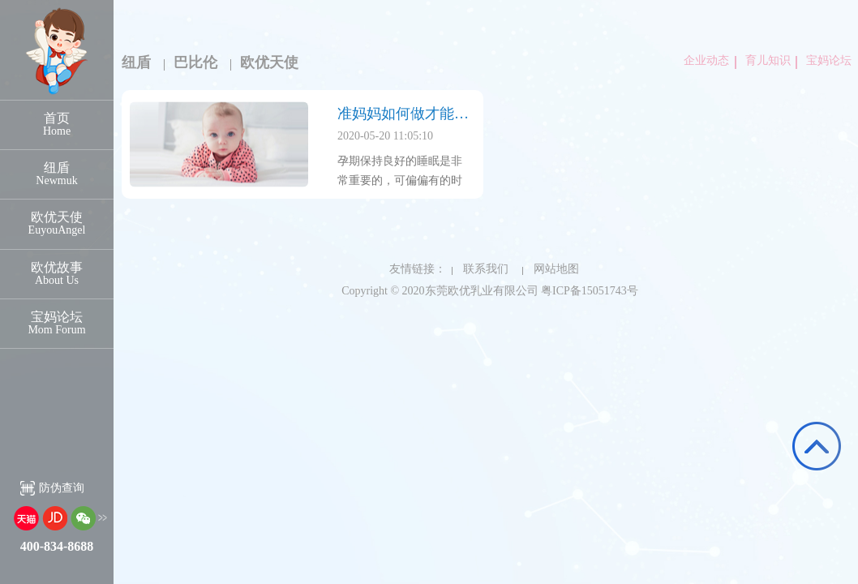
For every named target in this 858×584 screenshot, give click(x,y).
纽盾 (136, 62)
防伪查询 (61, 488)
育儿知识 (765, 60)
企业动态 (706, 60)
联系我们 (480, 269)
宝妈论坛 (826, 60)
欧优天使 (270, 62)
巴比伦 (195, 62)
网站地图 (550, 269)
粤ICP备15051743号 (589, 291)
